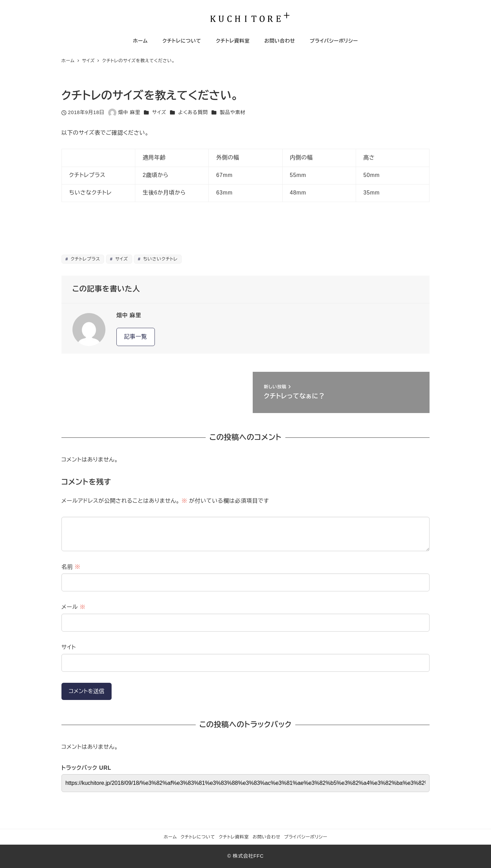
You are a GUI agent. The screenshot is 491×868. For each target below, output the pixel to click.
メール (73, 607)
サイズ (159, 112)
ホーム (170, 836)
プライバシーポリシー (305, 836)
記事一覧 (135, 337)
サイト (68, 647)
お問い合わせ (267, 836)
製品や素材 (233, 112)
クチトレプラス (84, 258)
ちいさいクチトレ (159, 258)
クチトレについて (198, 836)
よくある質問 (193, 112)
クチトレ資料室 (234, 836)
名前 (71, 567)
